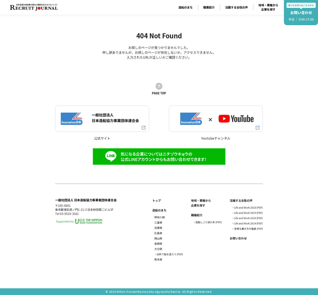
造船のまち (185, 7)
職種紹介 (196, 215)
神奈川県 (159, 217)
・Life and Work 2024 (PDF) (247, 223)
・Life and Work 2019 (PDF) (247, 212)
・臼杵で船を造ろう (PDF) (168, 254)
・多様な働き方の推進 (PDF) (247, 228)
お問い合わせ (238, 238)
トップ (156, 200)
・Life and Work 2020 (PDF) (247, 218)
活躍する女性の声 (236, 7)
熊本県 (158, 259)
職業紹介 (209, 7)
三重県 (158, 222)
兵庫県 (158, 228)
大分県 (158, 249)
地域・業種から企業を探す (268, 7)
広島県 (158, 233)
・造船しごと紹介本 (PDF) (207, 222)
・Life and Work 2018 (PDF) (247, 207)
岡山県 (158, 238)
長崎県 (158, 243)
